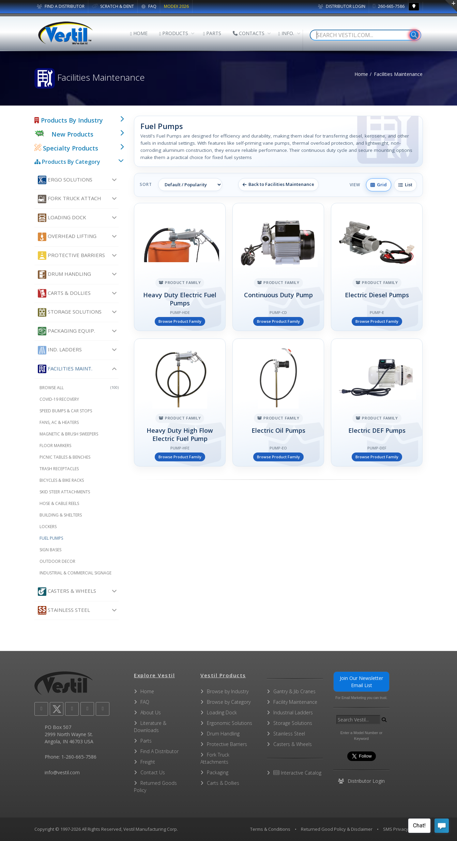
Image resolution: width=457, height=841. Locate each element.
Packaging (217, 772)
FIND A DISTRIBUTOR (61, 6)
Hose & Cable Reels (59, 503)
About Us (150, 712)
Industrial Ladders (293, 712)
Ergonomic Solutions (229, 723)
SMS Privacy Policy (402, 829)
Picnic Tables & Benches (65, 457)
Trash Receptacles (59, 469)
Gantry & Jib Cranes (294, 691)
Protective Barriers (71, 255)
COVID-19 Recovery (59, 399)
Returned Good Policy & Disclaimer (336, 829)
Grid (378, 184)
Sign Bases (50, 550)
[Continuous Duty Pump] (278, 267)
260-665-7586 (389, 6)
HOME (139, 33)
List (405, 184)
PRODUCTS (173, 33)
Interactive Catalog (297, 772)
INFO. (286, 33)
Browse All (79, 388)
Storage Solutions (70, 312)
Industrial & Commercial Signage (75, 573)
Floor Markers (55, 445)
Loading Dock (62, 217)
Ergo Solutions (65, 180)
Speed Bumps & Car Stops (66, 411)
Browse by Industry (227, 691)
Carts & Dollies (64, 293)
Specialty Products (66, 148)
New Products (72, 134)
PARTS (212, 33)
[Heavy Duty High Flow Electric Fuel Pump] (179, 402)
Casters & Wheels (67, 591)
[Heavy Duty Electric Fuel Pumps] (179, 267)
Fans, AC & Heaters (59, 422)
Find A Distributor (159, 751)
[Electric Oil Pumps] (278, 402)
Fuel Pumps (51, 538)
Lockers (48, 526)
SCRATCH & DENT (113, 6)
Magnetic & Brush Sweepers (69, 434)
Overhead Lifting (67, 237)
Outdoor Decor (57, 561)
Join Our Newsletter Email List (361, 681)
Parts (146, 740)
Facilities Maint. (65, 369)
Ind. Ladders (60, 350)
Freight (147, 762)
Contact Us (152, 772)
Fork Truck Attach (69, 199)
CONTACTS (248, 33)
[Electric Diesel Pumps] (376, 267)
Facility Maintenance (295, 702)
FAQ (148, 6)
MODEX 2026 (176, 6)
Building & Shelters (61, 515)
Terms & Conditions (270, 829)
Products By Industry (68, 120)
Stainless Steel (64, 610)
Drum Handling (64, 274)
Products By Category (67, 161)
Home (361, 74)
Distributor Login (341, 6)
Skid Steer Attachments (65, 492)
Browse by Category (228, 702)
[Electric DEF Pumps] (376, 402)
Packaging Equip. (66, 331)
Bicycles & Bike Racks (62, 480)
